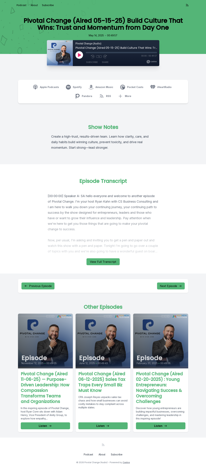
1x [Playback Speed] (99, 56)
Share (105, 62)
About (34, 5)
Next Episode (171, 286)
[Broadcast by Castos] (152, 61)
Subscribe (48, 5)
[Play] (79, 55)
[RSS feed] (187, 5)
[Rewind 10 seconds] (92, 56)
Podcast (21, 5)
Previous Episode (38, 286)
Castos (126, 462)
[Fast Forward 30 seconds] (105, 56)
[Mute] (87, 56)
